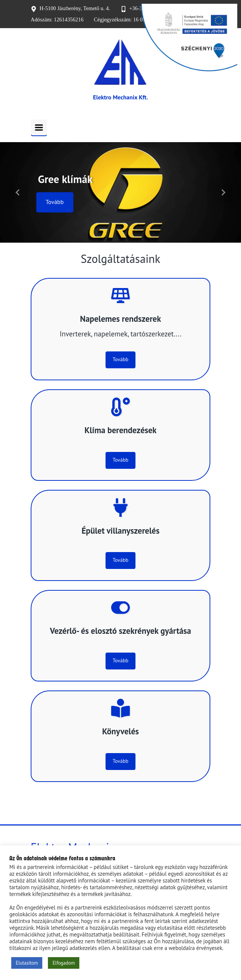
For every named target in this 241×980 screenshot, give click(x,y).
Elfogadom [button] (63, 963)
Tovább (55, 202)
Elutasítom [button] (27, 963)
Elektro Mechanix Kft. (120, 97)
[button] (18, 192)
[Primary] (39, 127)
